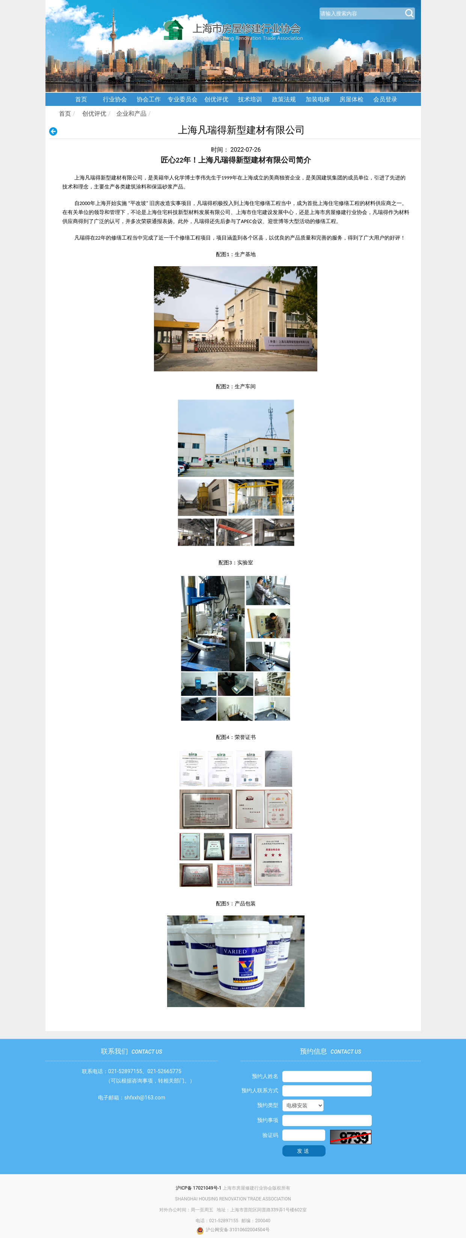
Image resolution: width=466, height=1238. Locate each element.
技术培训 (250, 99)
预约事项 (267, 1120)
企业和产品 (131, 113)
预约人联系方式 (259, 1090)
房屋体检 (351, 99)
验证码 (270, 1135)
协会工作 (149, 99)
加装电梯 (318, 99)
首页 (81, 99)
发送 (304, 1151)
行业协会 (115, 99)
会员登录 (385, 99)
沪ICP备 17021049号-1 (199, 1188)
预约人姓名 (265, 1076)
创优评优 (216, 99)
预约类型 (267, 1105)
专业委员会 (182, 99)
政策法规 (284, 99)
